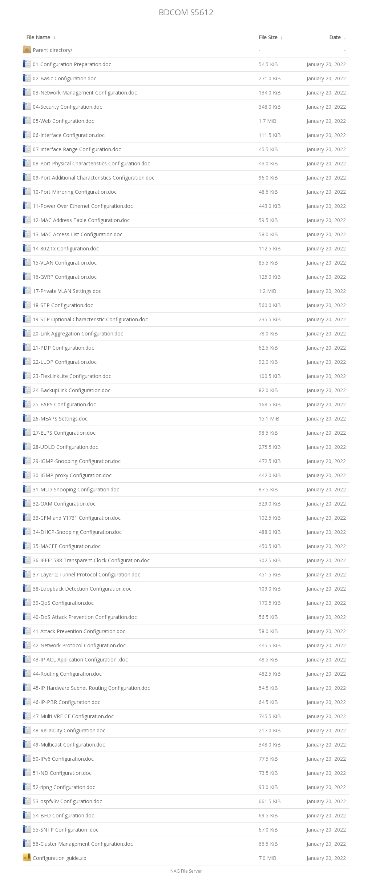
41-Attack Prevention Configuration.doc (74, 630)
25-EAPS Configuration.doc (59, 403)
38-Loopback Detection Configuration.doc (77, 588)
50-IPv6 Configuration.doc (58, 758)
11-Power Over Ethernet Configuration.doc (78, 205)
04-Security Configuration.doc (62, 106)
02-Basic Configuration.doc (59, 77)
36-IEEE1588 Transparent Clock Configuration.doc (86, 559)
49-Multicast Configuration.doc (64, 744)
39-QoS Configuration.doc (58, 602)
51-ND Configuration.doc (57, 772)
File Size (268, 37)
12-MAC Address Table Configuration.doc (76, 219)
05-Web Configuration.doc (58, 120)
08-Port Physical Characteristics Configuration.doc (86, 162)
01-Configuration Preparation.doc (67, 63)
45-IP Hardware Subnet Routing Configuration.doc (86, 687)
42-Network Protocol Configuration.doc (74, 644)
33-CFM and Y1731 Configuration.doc (72, 517)
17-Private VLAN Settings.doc (62, 290)
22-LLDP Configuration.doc (60, 361)
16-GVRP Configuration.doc (60, 276)
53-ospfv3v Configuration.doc (62, 800)
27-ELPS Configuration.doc (59, 432)
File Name (38, 37)
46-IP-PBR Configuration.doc (61, 701)
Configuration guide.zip (54, 857)
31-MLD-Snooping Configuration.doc (71, 488)
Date (335, 37)
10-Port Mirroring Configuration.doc (70, 191)
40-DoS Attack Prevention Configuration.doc (80, 616)
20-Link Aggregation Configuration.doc (73, 333)
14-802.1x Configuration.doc (61, 248)
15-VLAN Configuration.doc (60, 262)
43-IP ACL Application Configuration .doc (75, 659)
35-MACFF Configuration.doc (62, 545)
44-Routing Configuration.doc (62, 673)
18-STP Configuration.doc (58, 304)
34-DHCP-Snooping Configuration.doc (72, 531)
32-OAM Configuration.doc (59, 503)
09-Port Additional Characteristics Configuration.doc (88, 177)
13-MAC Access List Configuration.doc (72, 233)
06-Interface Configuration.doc (64, 134)
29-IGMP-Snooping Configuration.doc (72, 460)
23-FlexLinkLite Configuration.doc (67, 375)
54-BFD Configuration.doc (58, 814)
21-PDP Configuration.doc (58, 347)
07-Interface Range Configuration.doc (72, 148)
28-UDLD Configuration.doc (60, 446)
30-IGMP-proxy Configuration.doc (67, 474)
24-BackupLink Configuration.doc (66, 389)
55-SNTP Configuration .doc (60, 829)
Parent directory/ (47, 49)
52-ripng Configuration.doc (59, 786)
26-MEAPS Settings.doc (55, 418)
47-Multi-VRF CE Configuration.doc (68, 715)
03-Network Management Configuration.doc (80, 92)
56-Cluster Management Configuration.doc (78, 843)
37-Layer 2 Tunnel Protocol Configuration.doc (81, 574)
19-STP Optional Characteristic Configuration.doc (85, 318)
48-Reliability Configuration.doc (64, 729)
